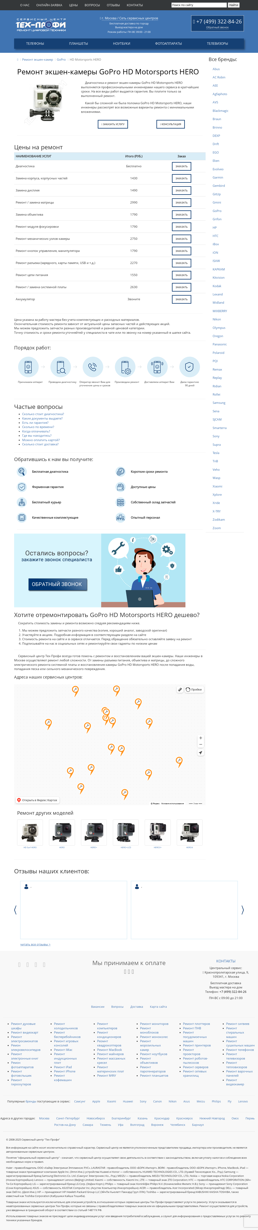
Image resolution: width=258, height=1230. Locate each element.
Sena (216, 411)
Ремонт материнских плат (110, 1069)
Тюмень (105, 1125)
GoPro (217, 211)
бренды (31, 1101)
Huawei (128, 1101)
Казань (143, 1118)
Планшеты (78, 43)
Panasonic (220, 344)
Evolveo (218, 169)
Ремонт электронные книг (24, 1056)
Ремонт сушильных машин (240, 1043)
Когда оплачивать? (36, 431)
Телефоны (35, 43)
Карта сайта (158, 1007)
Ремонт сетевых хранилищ (195, 1073)
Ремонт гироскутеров (21, 1082)
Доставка (136, 1007)
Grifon (217, 219)
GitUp (217, 194)
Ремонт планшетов (154, 1075)
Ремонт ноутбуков (153, 1054)
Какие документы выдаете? (42, 418)
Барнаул (198, 1125)
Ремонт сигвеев (237, 1024)
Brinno (217, 127)
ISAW (216, 261)
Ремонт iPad (63, 1067)
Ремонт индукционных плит (65, 1058)
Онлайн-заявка (49, 5)
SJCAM (217, 419)
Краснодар (162, 1118)
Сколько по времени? (38, 427)
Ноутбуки (121, 43)
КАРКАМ (219, 269)
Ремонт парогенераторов (153, 1069)
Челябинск (177, 1125)
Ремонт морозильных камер (150, 1045)
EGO (216, 152)
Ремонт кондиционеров (109, 1034)
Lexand (218, 294)
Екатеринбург (121, 1118)
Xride (216, 503)
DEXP (216, 136)
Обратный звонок (217, 27)
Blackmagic (220, 111)
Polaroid (218, 353)
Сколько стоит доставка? (40, 444)
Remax (217, 369)
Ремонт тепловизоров (236, 1065)
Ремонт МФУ (106, 1075)
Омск (235, 1118)
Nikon (217, 319)
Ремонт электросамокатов (24, 1039)
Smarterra (220, 428)
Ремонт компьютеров (107, 1026)
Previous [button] (15, 909)
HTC (215, 236)
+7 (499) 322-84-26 (219, 21)
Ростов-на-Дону (65, 1125)
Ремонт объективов (149, 1060)
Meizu (201, 1101)
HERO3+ (158, 847)
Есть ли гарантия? (35, 423)
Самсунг (79, 1101)
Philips (216, 1101)
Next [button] (242, 909)
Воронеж (157, 1125)
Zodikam (219, 519)
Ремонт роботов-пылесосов (195, 1060)
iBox (216, 244)
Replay (217, 378)
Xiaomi (217, 486)
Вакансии (97, 1007)
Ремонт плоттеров (196, 1024)
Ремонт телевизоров (235, 1056)
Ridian (217, 386)
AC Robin (219, 77)
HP (215, 227)
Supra (217, 445)
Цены (73, 5)
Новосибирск (96, 1118)
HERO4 (189, 847)
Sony (216, 436)
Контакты (135, 5)
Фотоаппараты (168, 43)
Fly (229, 1101)
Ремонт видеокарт (24, 1032)
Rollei (216, 394)
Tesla (216, 453)
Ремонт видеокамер (235, 1082)
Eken (216, 161)
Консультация (170, 124)
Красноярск (184, 1118)
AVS (215, 102)
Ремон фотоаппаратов (22, 1065)
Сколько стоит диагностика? (43, 414)
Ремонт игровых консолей (66, 1043)
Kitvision (219, 277)
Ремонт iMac (63, 1050)
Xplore (217, 494)
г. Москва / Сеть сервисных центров (130, 18)
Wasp (216, 478)
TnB (215, 461)
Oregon (218, 336)
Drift (216, 144)
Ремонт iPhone (64, 1071)
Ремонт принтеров (197, 1045)
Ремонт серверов (195, 1067)
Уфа (120, 1125)
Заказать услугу (112, 124)
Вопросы (92, 5)
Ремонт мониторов (154, 1024)
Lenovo (243, 1101)
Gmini (217, 202)
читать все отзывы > (35, 944)
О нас (24, 5)
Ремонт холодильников (66, 1026)
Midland (218, 302)
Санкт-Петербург (68, 1118)
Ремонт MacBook (109, 1050)
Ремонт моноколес (154, 1037)
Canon (157, 1101)
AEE (215, 85)
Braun (217, 119)
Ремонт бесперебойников (67, 1034)
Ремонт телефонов (240, 1050)
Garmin (218, 177)
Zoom (217, 528)
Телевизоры (217, 43)
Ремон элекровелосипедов (26, 1047)
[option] (73, 910)
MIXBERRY (220, 311)
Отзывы (113, 5)
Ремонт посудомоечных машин (195, 1036)
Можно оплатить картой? (41, 440)
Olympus (219, 328)
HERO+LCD (126, 847)
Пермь (250, 1118)
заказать (182, 166)
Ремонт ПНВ (192, 1028)
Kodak (217, 286)
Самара (88, 1125)
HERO (62, 847)
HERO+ (94, 847)
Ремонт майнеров (110, 1054)
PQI (215, 361)
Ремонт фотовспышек (21, 1073)
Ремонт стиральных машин (235, 1032)
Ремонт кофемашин (63, 1077)
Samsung (219, 403)
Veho (216, 469)
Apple (96, 1101)
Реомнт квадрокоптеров (109, 1043)
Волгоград (137, 1125)
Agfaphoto (220, 94)
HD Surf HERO (30, 847)
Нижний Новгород (212, 1118)
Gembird (219, 186)
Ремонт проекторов (191, 1052)
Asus (186, 1101)
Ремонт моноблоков (149, 1030)
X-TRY (217, 511)
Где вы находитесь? (36, 435)
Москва (44, 1118)
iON (215, 252)
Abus (216, 69)
